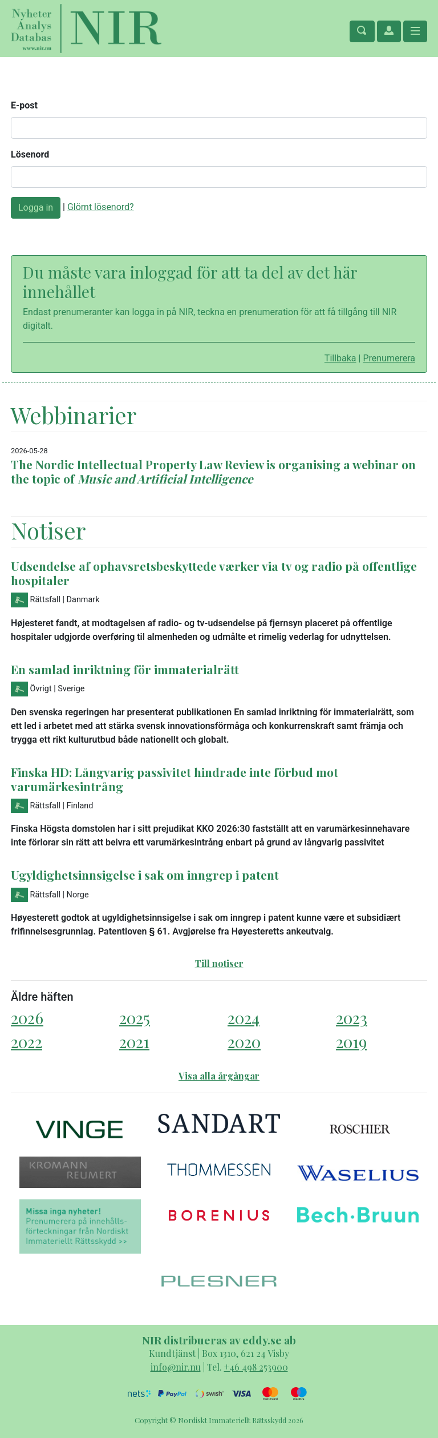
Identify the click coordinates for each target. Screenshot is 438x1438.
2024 (243, 1017)
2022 (26, 1041)
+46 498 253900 (256, 1367)
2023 (351, 1017)
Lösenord (30, 154)
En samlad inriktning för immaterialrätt (125, 669)
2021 (134, 1041)
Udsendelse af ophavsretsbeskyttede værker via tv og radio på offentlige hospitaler (214, 573)
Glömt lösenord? (100, 207)
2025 (134, 1017)
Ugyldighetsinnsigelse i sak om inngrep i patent (145, 875)
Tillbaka (340, 358)
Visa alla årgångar (219, 1076)
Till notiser (219, 963)
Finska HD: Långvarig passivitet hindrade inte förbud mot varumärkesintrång (174, 779)
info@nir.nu (176, 1367)
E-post (24, 105)
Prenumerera (389, 358)
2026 (27, 1017)
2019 (351, 1041)
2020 (244, 1041)
